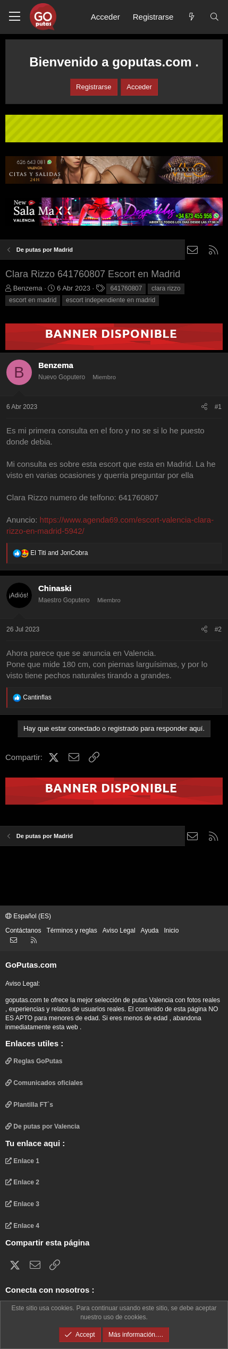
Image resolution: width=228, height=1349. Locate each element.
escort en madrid (32, 300)
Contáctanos (23, 930)
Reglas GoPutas (33, 1061)
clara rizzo (166, 288)
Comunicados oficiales (44, 1083)
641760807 (126, 288)
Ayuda (150, 930)
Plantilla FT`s (29, 1104)
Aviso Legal (119, 930)
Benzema (28, 288)
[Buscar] (214, 16)
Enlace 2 (22, 1182)
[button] (14, 17)
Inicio (171, 930)
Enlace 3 (22, 1204)
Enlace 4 (22, 1226)
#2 (218, 629)
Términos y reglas (71, 930)
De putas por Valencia (42, 1126)
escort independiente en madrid (110, 300)
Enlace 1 (22, 1161)
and (59, 553)
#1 (218, 407)
